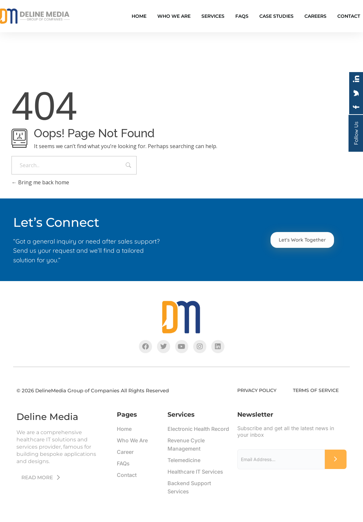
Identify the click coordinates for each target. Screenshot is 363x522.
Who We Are (174, 16)
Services (212, 16)
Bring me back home (40, 182)
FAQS (241, 16)
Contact (348, 16)
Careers (315, 16)
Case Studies (276, 16)
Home (139, 16)
